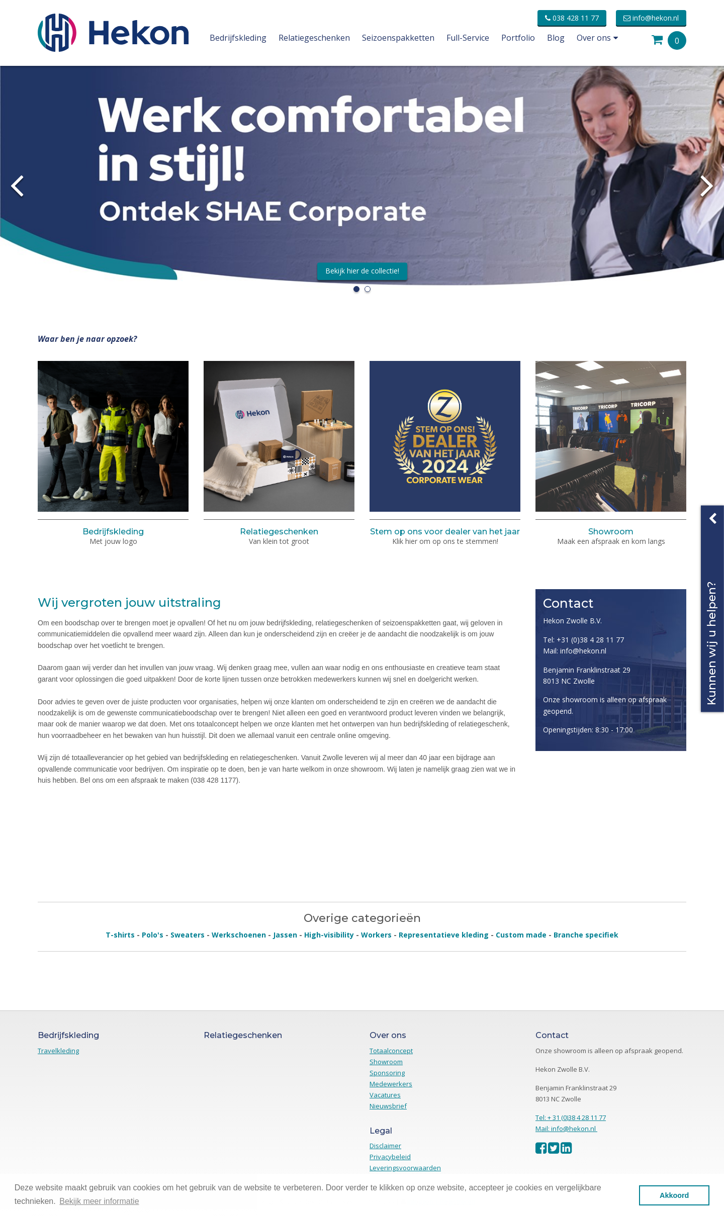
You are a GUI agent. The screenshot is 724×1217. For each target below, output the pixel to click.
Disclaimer (385, 1145)
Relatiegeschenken (314, 37)
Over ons (597, 37)
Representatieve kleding (444, 935)
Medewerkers (391, 1083)
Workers (376, 935)
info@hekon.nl (651, 18)
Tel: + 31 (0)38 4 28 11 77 (570, 1117)
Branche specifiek (586, 935)
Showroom (611, 531)
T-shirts (120, 935)
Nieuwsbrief (388, 1105)
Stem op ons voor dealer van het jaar (445, 531)
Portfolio (518, 37)
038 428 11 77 (572, 18)
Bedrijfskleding (238, 37)
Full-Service (467, 37)
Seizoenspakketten (398, 37)
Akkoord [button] (674, 1195)
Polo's (152, 935)
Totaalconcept (391, 1050)
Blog (556, 37)
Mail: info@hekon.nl (574, 651)
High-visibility (329, 935)
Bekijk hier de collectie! (362, 270)
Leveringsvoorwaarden (405, 1167)
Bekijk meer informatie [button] (99, 1201)
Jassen (285, 935)
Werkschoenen (239, 935)
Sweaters (187, 935)
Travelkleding (58, 1050)
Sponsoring (387, 1072)
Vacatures (385, 1094)
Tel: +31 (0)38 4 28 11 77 (583, 639)
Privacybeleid (390, 1156)
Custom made (521, 935)
